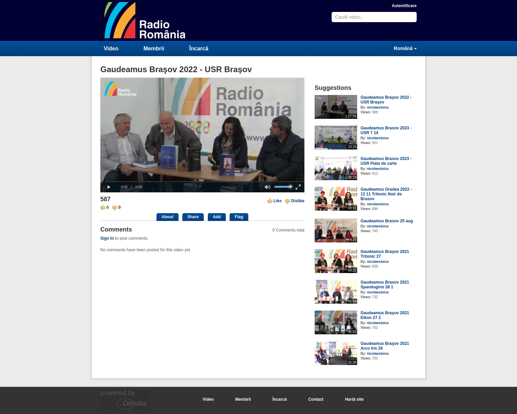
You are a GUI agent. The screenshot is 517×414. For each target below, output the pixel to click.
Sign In (107, 238)
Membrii (154, 48)
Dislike (297, 200)
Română (403, 48)
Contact (315, 399)
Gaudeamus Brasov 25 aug (387, 221)
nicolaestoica (377, 107)
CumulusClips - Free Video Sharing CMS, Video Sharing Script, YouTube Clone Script (145, 20)
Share (193, 216)
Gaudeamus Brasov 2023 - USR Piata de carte (386, 161)
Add (217, 216)
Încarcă (198, 48)
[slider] (202, 181)
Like (277, 200)
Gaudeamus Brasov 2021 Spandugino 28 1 (385, 284)
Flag (239, 216)
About (167, 216)
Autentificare (404, 5)
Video (111, 48)
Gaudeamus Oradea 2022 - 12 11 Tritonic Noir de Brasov (386, 194)
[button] (108, 187)
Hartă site (354, 399)
